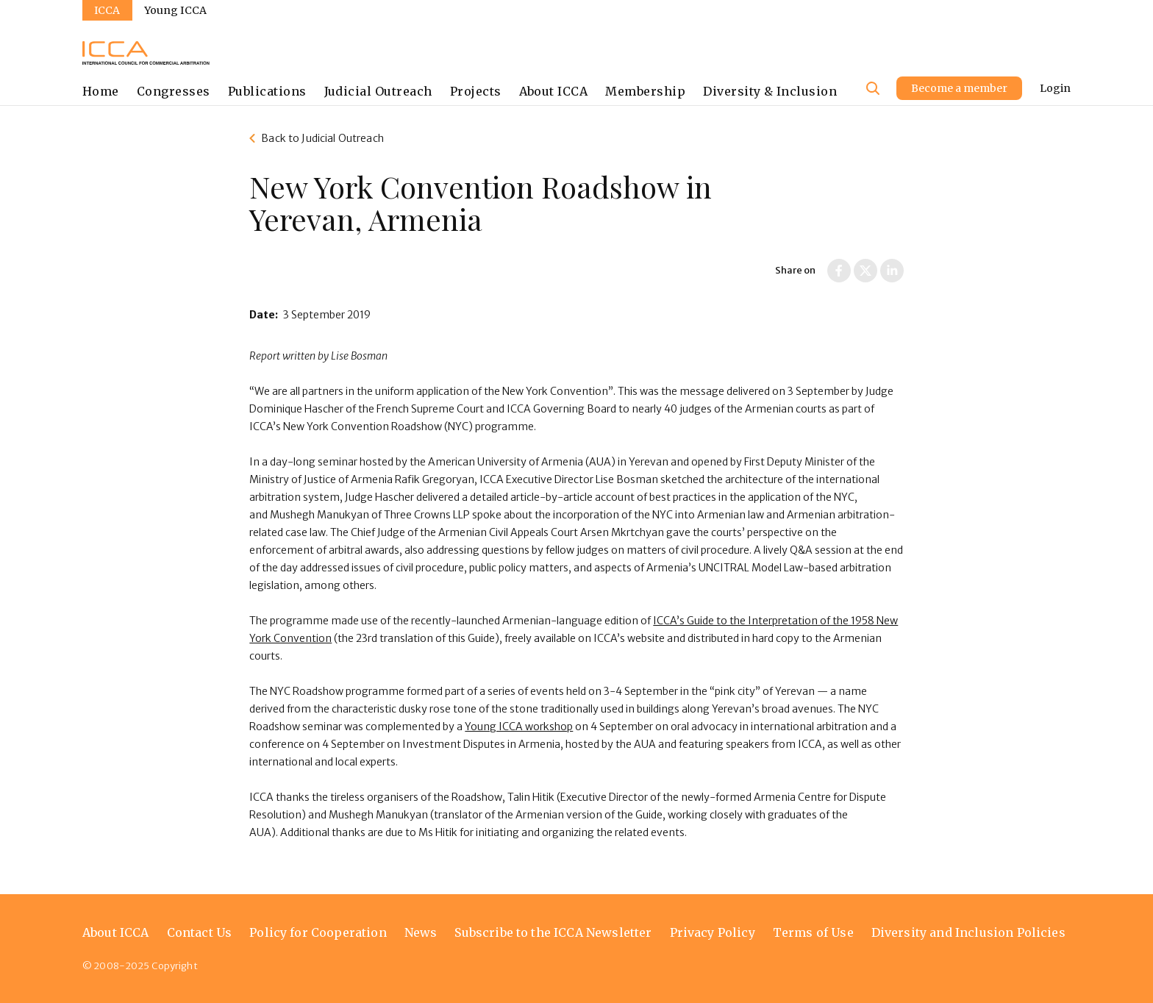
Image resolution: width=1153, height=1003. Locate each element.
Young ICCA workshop (519, 726)
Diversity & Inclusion (770, 91)
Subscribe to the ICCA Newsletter (553, 932)
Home (100, 91)
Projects (475, 91)
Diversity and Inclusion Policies (968, 932)
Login (1055, 88)
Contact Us (199, 932)
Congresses (173, 91)
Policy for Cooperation (318, 932)
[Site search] (873, 88)
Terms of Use (813, 932)
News (421, 932)
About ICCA (553, 91)
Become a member (959, 88)
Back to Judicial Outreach (322, 138)
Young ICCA (175, 10)
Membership (645, 91)
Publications (267, 91)
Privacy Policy (712, 932)
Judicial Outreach (378, 91)
